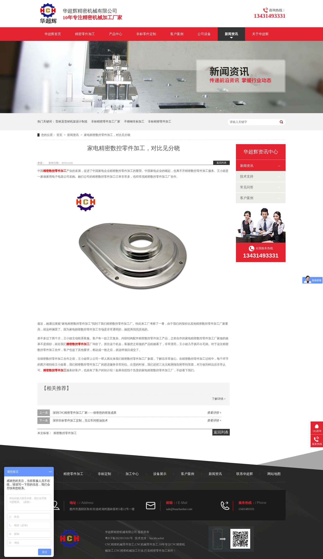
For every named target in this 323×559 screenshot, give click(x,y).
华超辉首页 (52, 34)
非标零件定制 (146, 34)
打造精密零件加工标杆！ (160, 550)
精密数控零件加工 (54, 170)
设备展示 (159, 474)
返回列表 (221, 162)
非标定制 (104, 474)
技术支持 (246, 176)
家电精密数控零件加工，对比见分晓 (107, 134)
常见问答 (246, 187)
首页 (59, 134)
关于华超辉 (260, 34)
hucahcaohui (156, 538)
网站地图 (274, 474)
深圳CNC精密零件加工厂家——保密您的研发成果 (85, 412)
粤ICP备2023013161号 (119, 538)
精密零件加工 (85, 34)
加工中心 (132, 474)
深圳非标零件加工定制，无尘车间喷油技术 (80, 420)
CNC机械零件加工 (146, 544)
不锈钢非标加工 (134, 121)
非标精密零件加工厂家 (105, 121)
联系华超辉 (244, 474)
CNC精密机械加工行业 (129, 550)
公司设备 (204, 34)
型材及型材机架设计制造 (71, 121)
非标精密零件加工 (159, 121)
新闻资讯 (231, 34)
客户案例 (176, 34)
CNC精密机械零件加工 (119, 544)
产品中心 (115, 34)
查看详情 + (214, 412)
